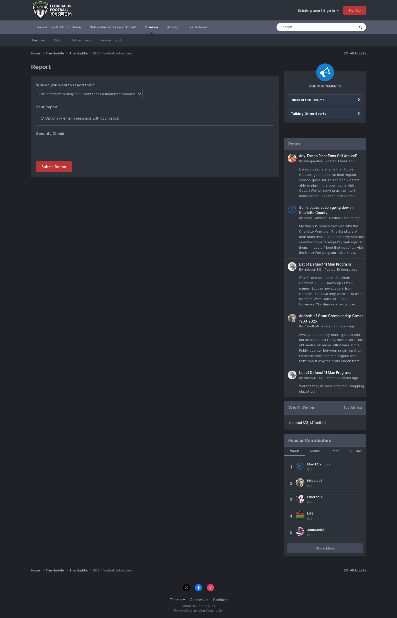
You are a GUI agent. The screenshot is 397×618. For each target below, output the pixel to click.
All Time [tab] (356, 451)
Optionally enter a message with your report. (80, 118)
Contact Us (199, 600)
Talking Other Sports (308, 113)
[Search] (302, 27)
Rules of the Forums (308, 100)
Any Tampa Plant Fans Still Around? (328, 156)
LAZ (310, 513)
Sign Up (355, 10)
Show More (325, 548)
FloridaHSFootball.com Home (58, 27)
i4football (311, 326)
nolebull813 (313, 269)
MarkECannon (315, 218)
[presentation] (75, 147)
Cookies (220, 600)
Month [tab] (315, 451)
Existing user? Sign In (318, 10)
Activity (173, 27)
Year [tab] (335, 451)
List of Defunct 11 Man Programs (325, 264)
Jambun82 (315, 530)
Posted (340, 161)
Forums (38, 40)
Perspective (313, 161)
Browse (151, 29)
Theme (177, 600)
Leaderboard (110, 40)
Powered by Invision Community (198, 610)
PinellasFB (315, 497)
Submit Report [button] (54, 167)
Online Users (81, 40)
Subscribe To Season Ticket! (113, 27)
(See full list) (352, 407)
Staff (57, 40)
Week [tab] (294, 451)
